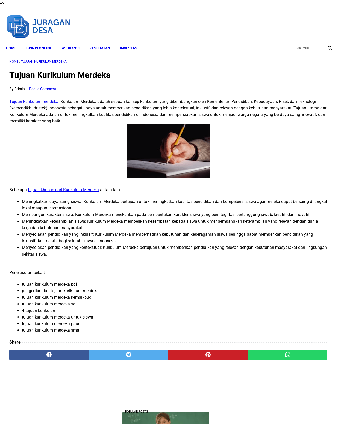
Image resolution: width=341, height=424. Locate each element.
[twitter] (301, 20)
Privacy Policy (194, 411)
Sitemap (235, 411)
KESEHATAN (103, 39)
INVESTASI (133, 39)
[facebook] (289, 20)
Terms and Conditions (159, 411)
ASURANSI (74, 39)
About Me (107, 411)
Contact (216, 411)
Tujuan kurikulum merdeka (33, 96)
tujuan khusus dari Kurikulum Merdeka (63, 191)
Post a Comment (42, 83)
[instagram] (326, 20)
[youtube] (313, 20)
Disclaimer (128, 411)
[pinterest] (145, 363)
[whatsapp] (199, 363)
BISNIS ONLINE (42, 39)
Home (14, 39)
